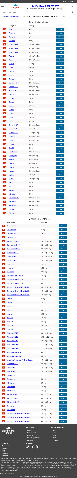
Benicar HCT (13, 83)
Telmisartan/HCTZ (13, 394)
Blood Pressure (32, 435)
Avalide (11, 56)
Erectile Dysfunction (33, 438)
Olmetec (12, 209)
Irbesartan (10, 264)
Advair (54, 438)
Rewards (5, 453)
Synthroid (55, 440)
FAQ (3, 451)
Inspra (11, 182)
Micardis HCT (14, 198)
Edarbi (11, 144)
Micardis (12, 190)
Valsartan (10, 318)
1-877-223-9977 (45, 6)
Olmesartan (11, 406)
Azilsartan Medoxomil (14, 352)
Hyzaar (11, 171)
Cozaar (11, 98)
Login (65, 1)
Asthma (29, 430)
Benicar (11, 71)
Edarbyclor (13, 152)
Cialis (53, 430)
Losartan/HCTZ (12, 364)
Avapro (11, 64)
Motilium (54, 435)
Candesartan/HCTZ (14, 241)
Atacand (12, 29)
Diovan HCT (13, 125)
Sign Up (72, 1)
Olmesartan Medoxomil (15, 276)
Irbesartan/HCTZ (13, 253)
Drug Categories (13, 16)
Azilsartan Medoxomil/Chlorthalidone (20, 360)
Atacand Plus (13, 44)
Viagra (54, 433)
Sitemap (5, 456)
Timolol (9, 299)
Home (3, 16)
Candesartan (11, 226)
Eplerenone (11, 375)
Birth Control (31, 433)
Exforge (12, 159)
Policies (4, 448)
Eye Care (30, 440)
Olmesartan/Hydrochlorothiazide (18, 287)
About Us (5, 443)
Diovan (11, 110)
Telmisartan (11, 383)
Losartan (10, 306)
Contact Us (6, 446)
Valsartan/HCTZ (12, 333)
